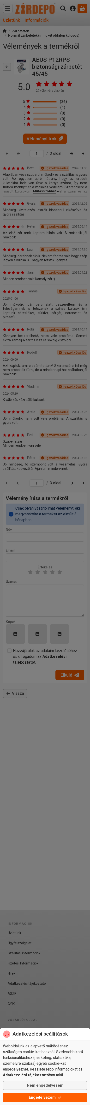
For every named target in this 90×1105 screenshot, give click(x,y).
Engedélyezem (45, 1097)
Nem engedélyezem (45, 1085)
